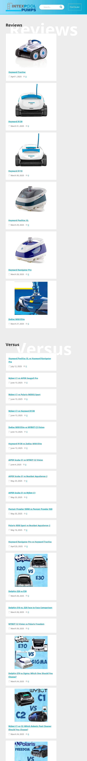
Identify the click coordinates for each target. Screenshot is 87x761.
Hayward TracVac (17, 72)
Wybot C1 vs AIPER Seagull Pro (61, 210)
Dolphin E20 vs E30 (17, 358)
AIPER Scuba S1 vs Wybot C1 (21, 285)
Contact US (67, 709)
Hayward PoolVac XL (56, 121)
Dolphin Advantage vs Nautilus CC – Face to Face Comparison (61, 527)
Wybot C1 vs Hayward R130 (59, 229)
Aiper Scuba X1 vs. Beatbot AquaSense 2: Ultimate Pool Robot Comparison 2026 (22, 527)
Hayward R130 (53, 72)
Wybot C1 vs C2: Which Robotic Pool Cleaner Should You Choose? (23, 463)
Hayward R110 (15, 121)
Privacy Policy (69, 719)
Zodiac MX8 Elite (54, 171)
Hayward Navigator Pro (19, 171)
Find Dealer (75, 7)
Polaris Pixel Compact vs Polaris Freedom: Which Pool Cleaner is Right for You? (62, 463)
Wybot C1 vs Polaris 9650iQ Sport (24, 229)
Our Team (66, 706)
